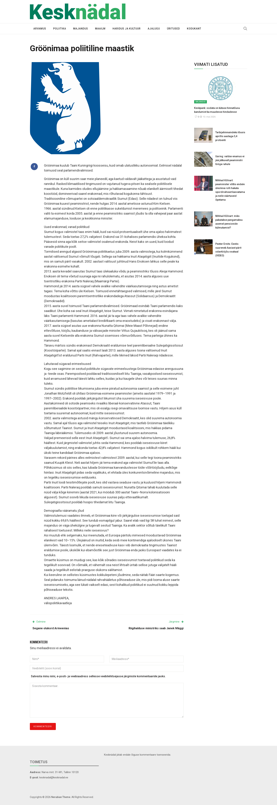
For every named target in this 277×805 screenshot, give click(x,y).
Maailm (100, 28)
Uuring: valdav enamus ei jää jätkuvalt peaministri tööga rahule (229, 160)
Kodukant (194, 28)
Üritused (173, 28)
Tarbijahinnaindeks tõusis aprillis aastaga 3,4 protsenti (230, 136)
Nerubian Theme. (61, 797)
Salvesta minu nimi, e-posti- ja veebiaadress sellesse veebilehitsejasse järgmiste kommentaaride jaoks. (98, 676)
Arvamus (39, 28)
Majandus (80, 28)
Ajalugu (154, 28)
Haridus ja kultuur (127, 28)
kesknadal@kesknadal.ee (53, 777)
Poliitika (59, 28)
